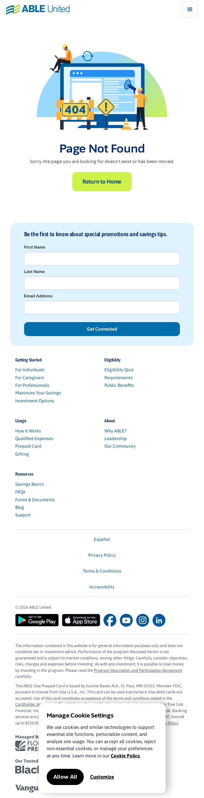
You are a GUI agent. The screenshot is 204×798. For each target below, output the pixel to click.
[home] (34, 9)
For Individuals (29, 369)
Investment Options (34, 400)
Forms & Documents (35, 499)
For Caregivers (29, 377)
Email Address (38, 296)
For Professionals (32, 385)
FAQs (20, 491)
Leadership (115, 438)
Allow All (65, 777)
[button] (190, 9)
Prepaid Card (28, 446)
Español (102, 539)
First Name (34, 247)
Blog (19, 507)
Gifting (22, 454)
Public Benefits (119, 385)
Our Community (120, 446)
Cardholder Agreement (35, 704)
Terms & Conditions (102, 571)
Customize (102, 777)
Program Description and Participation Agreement (138, 670)
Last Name (34, 271)
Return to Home (102, 181)
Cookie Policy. (125, 755)
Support (23, 514)
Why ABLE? (115, 430)
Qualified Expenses (34, 438)
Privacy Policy (102, 555)
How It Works (28, 430)
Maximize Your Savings (38, 392)
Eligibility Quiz (119, 369)
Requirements (118, 377)
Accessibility (102, 586)
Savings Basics (29, 484)
